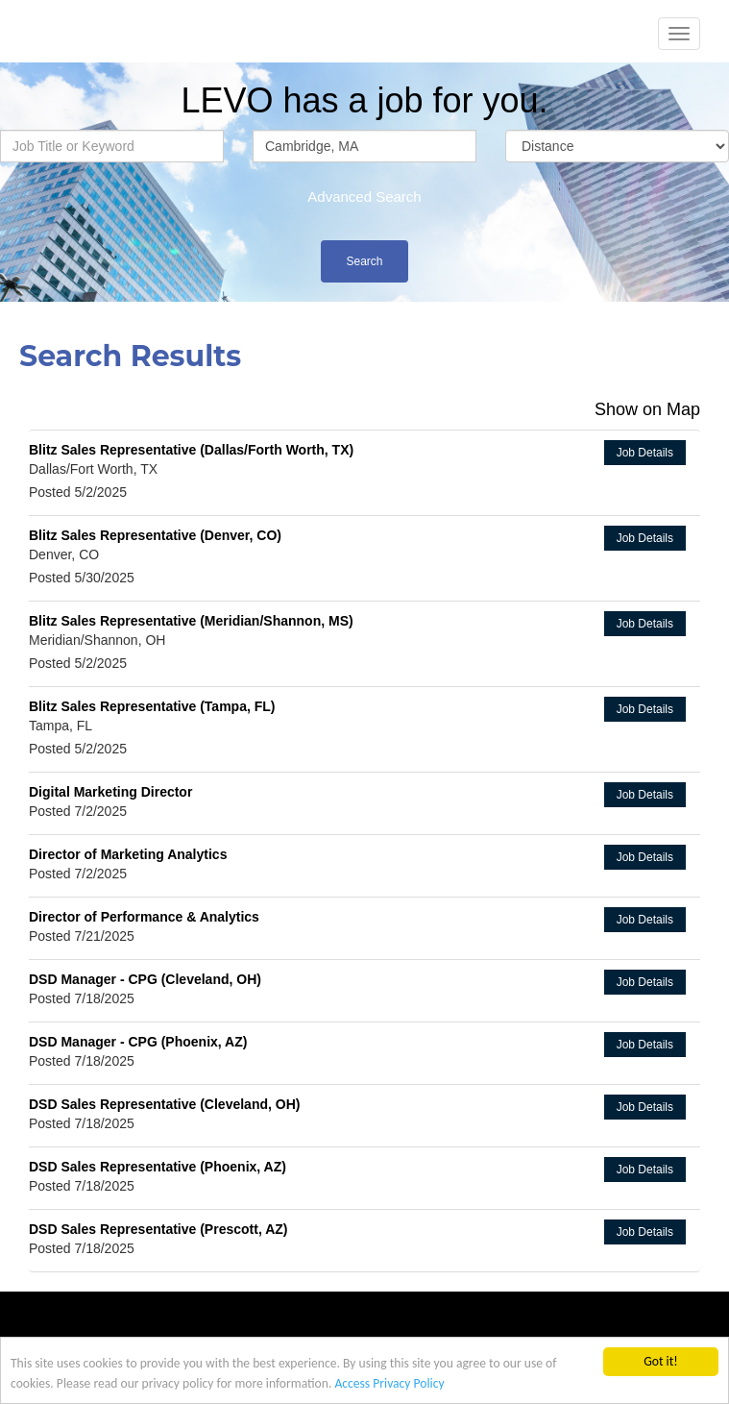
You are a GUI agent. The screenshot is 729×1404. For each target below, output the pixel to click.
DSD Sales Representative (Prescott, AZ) (158, 1229)
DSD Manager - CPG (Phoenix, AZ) (138, 1041)
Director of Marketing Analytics (128, 854)
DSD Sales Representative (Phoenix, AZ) (157, 1166)
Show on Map (647, 409)
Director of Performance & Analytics (144, 916)
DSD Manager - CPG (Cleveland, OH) (145, 979)
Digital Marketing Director (110, 792)
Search (364, 261)
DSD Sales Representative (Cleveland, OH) (164, 1104)
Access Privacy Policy (389, 1385)
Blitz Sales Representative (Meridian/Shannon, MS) (191, 620)
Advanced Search (364, 196)
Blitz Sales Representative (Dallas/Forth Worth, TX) (191, 449)
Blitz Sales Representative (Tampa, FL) (152, 706)
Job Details (645, 452)
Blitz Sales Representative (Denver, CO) (155, 535)
